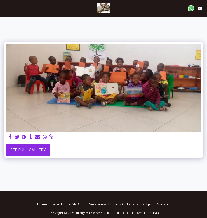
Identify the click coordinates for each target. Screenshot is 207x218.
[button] (6, 8)
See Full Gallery (28, 149)
